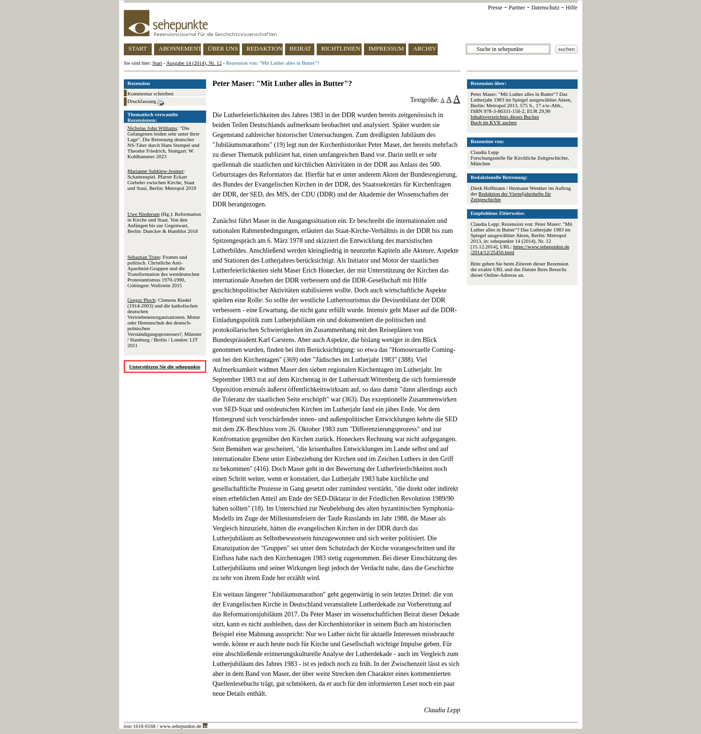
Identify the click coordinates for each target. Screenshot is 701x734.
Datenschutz (545, 7)
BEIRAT (301, 48)
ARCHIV (425, 48)
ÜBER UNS (223, 48)
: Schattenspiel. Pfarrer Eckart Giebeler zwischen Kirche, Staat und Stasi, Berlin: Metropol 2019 (162, 179)
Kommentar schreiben (150, 93)
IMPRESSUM (386, 48)
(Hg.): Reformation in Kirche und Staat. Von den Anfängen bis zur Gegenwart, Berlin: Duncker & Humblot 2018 (164, 222)
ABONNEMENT (180, 48)
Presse (495, 7)
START (138, 48)
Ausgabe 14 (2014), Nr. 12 (194, 63)
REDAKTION (265, 48)
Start (157, 63)
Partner (517, 7)
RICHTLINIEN (340, 48)
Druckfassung (146, 102)
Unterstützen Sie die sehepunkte (164, 366)
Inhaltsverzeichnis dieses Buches (505, 116)
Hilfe (572, 7)
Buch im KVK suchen (494, 122)
